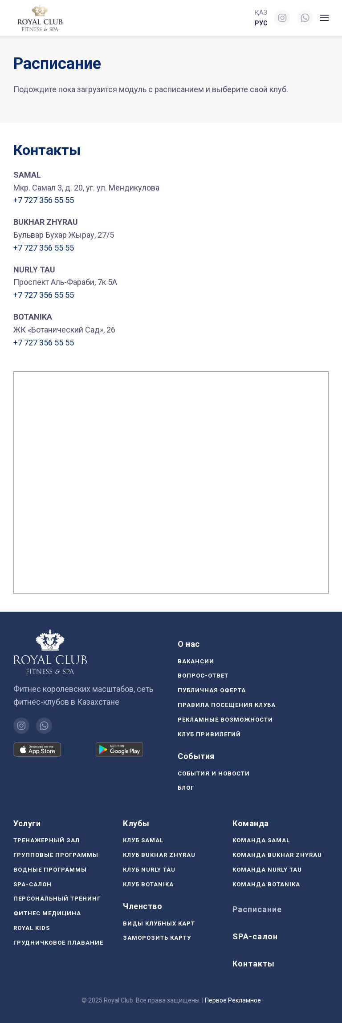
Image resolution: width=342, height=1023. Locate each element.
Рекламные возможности (225, 719)
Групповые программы (55, 855)
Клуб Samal (143, 840)
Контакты (253, 963)
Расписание (257, 909)
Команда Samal (261, 840)
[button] (324, 18)
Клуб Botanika (148, 884)
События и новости (214, 773)
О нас (189, 644)
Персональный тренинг (57, 898)
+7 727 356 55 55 (43, 200)
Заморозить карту (157, 937)
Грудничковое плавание (58, 942)
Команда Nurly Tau (267, 869)
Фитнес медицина (47, 913)
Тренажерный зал (46, 840)
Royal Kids (31, 928)
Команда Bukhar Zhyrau (277, 855)
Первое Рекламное (233, 1000)
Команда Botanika (266, 884)
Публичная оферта (212, 690)
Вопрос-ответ (203, 675)
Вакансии (196, 661)
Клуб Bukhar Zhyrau (159, 855)
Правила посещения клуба (227, 705)
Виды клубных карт (159, 923)
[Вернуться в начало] (41, 18)
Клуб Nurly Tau (149, 869)
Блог (186, 787)
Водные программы (50, 869)
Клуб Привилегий (209, 734)
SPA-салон (32, 884)
